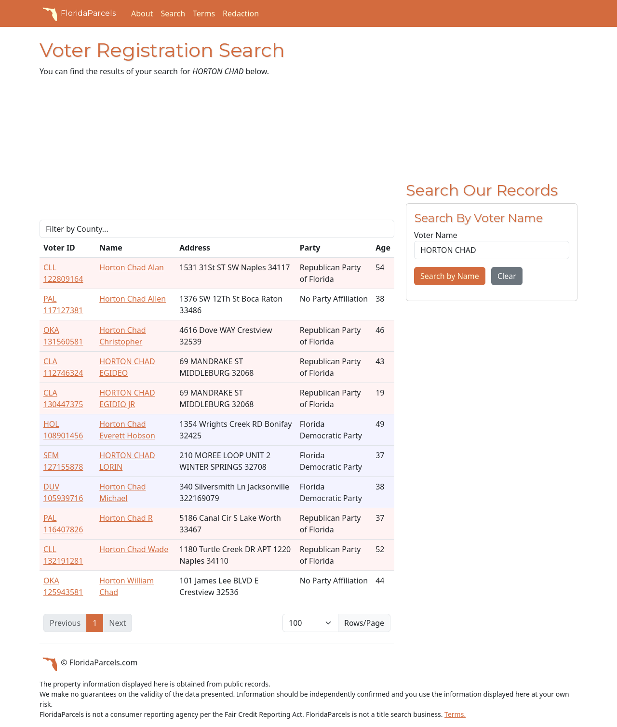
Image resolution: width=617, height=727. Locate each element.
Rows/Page (364, 623)
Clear (506, 276)
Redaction (241, 13)
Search (173, 13)
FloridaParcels (78, 13)
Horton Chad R (126, 518)
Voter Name (435, 235)
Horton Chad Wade (133, 549)
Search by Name (449, 276)
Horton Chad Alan (131, 267)
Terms (204, 13)
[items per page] (310, 623)
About (142, 13)
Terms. (455, 714)
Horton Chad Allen (132, 298)
